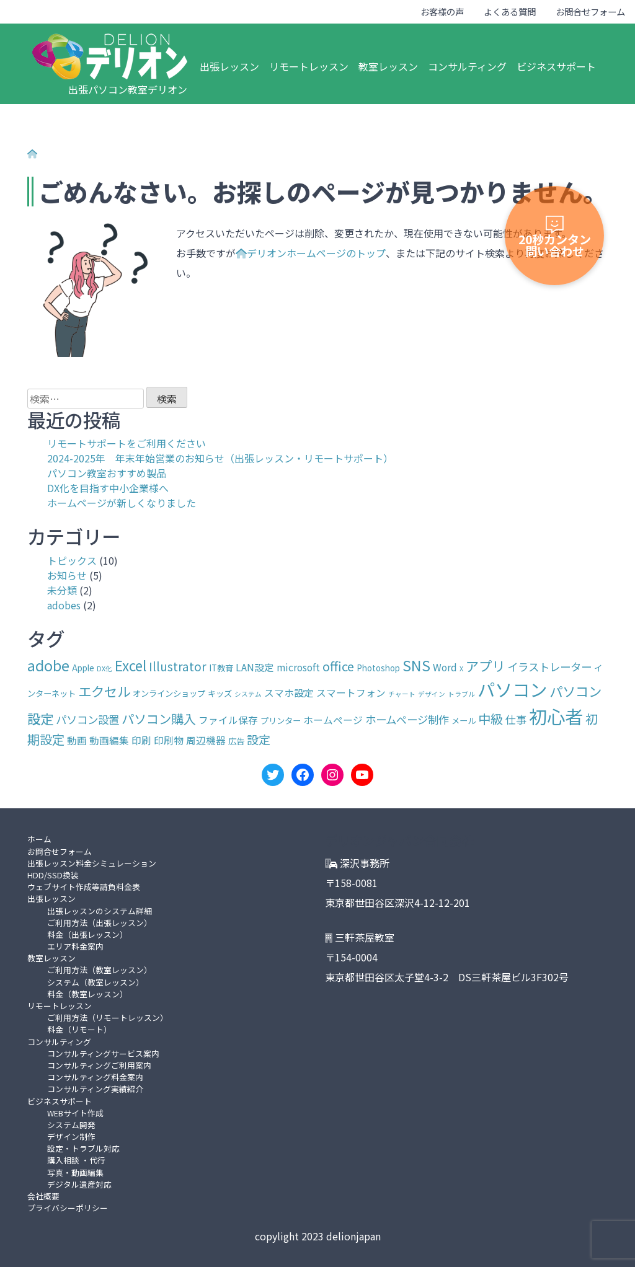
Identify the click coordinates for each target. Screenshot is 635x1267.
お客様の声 (442, 11)
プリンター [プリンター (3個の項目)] (280, 720)
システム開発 (71, 1125)
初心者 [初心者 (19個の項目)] (556, 716)
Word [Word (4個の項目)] (445, 667)
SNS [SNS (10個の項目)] (416, 665)
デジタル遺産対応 (79, 1184)
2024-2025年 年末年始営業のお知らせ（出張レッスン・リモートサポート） (220, 458)
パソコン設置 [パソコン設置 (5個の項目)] (87, 719)
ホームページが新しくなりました (121, 502)
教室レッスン (388, 66)
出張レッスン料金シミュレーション (91, 863)
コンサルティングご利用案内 (99, 1065)
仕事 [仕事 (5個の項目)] (515, 719)
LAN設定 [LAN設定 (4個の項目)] (255, 667)
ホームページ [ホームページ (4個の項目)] (333, 720)
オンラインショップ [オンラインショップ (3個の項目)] (169, 693)
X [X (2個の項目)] (461, 668)
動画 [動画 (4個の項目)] (77, 740)
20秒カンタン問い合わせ (554, 238)
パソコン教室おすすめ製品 (106, 473)
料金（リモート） (79, 1029)
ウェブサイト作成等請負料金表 (83, 887)
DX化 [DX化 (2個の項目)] (104, 668)
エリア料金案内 (75, 946)
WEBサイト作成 (75, 1113)
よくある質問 (510, 11)
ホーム (39, 839)
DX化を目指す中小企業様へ (108, 487)
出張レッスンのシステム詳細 (99, 911)
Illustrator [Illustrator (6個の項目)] (177, 666)
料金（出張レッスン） (87, 934)
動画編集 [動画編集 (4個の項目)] (109, 740)
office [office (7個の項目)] (338, 666)
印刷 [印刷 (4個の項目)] (141, 740)
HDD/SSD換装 (53, 875)
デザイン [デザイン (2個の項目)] (431, 694)
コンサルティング (467, 66)
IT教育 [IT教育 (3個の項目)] (221, 667)
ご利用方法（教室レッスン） (99, 970)
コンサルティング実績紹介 (95, 1089)
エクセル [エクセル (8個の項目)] (104, 690)
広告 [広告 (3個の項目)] (236, 741)
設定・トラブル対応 (83, 1148)
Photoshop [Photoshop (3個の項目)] (378, 667)
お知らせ (67, 575)
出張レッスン (229, 66)
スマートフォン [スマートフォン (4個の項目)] (351, 693)
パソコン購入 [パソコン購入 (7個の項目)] (159, 719)
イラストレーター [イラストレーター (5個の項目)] (549, 666)
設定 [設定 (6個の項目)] (258, 739)
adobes (64, 605)
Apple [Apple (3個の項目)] (83, 667)
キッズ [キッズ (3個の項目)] (220, 693)
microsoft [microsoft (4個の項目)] (298, 667)
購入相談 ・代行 (76, 1160)
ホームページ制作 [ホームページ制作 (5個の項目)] (407, 719)
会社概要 (43, 1196)
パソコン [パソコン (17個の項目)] (512, 689)
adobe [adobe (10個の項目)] (48, 665)
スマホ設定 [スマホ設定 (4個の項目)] (289, 693)
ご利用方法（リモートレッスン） (107, 1017)
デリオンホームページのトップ (311, 252)
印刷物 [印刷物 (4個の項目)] (169, 740)
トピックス (72, 560)
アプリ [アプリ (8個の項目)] (485, 665)
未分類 (62, 590)
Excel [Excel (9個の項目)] (130, 665)
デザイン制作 (71, 1136)
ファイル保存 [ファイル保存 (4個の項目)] (228, 720)
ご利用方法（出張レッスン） (99, 923)
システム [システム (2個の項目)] (248, 694)
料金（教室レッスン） (87, 994)
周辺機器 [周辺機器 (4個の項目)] (206, 740)
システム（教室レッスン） (95, 982)
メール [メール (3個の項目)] (463, 720)
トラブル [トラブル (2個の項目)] (461, 694)
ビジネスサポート (556, 66)
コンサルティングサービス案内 (103, 1053)
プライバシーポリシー (67, 1208)
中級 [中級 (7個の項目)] (490, 719)
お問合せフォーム (590, 11)
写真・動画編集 (75, 1172)
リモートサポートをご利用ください (126, 443)
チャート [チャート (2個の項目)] (401, 694)
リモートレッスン (309, 66)
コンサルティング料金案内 (95, 1077)
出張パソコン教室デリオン (127, 89)
